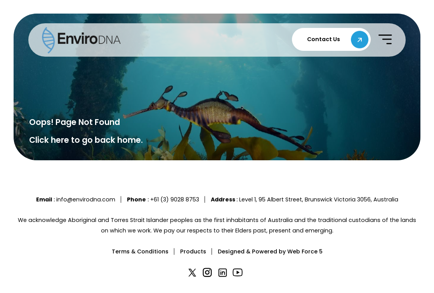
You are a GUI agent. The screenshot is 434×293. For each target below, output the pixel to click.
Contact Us (323, 39)
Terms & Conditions (140, 251)
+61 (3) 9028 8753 (174, 199)
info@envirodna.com (85, 199)
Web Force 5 (305, 251)
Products (193, 251)
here (60, 140)
